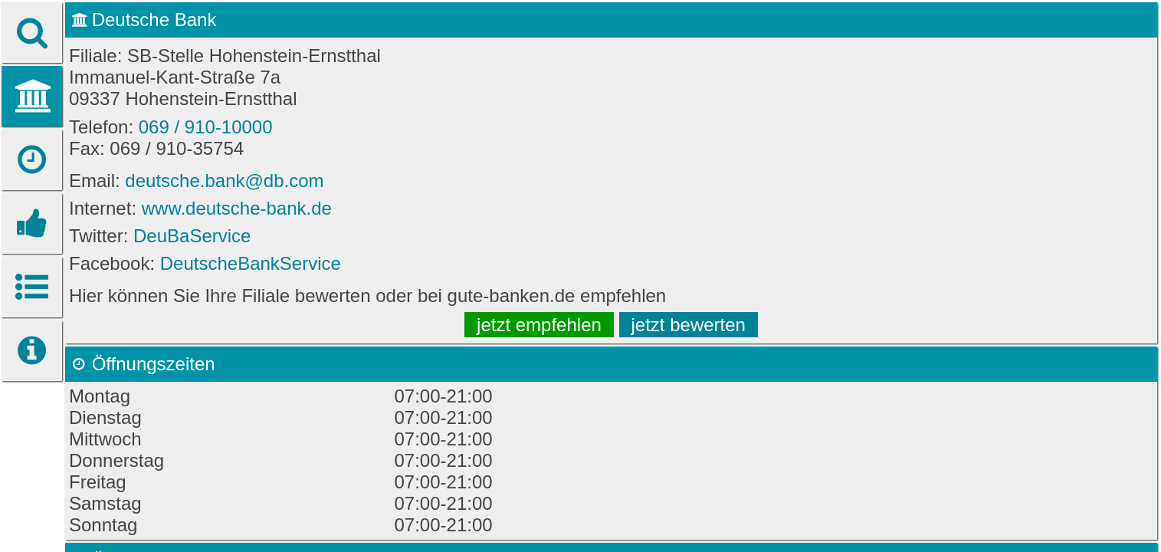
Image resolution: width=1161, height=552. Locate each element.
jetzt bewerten (688, 324)
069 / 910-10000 (206, 127)
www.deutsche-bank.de (237, 208)
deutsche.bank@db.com (224, 180)
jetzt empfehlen (539, 324)
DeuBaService (192, 235)
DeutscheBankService (250, 263)
